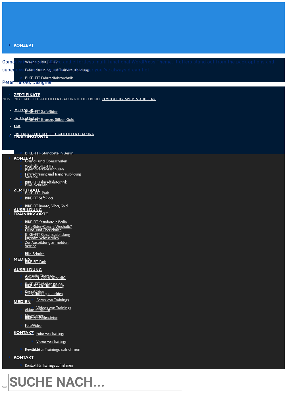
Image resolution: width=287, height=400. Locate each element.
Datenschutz (26, 118)
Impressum (24, 110)
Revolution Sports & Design (129, 99)
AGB (17, 126)
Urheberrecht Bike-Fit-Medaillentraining (54, 134)
